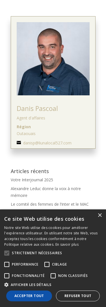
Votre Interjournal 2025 (32, 179)
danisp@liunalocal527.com (47, 143)
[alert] (53, 258)
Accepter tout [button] (29, 295)
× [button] (100, 215)
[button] (53, 284)
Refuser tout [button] (78, 295)
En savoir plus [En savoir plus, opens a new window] (67, 244)
